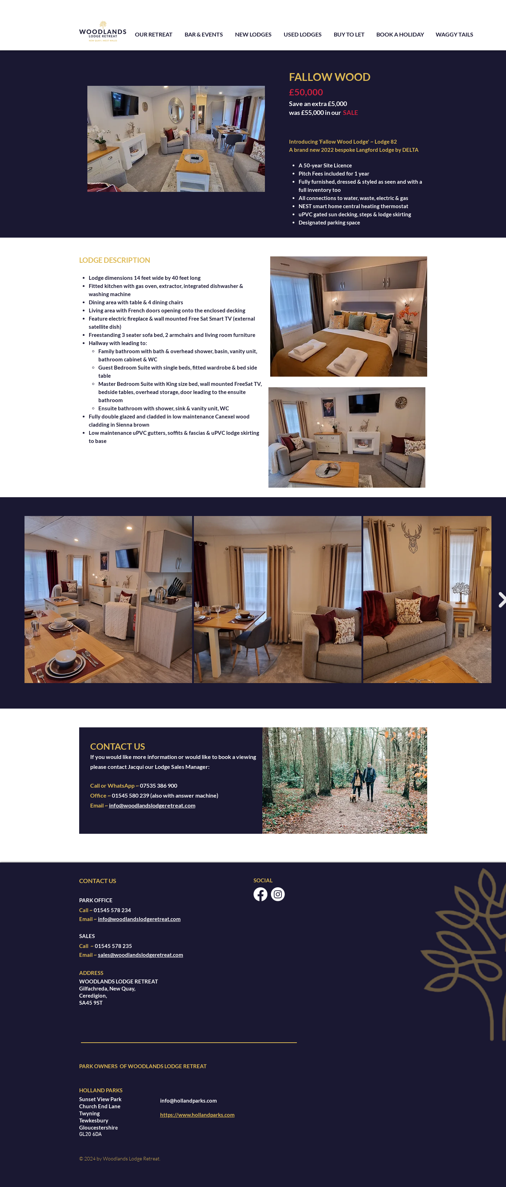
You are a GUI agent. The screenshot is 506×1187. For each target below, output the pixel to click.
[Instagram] (278, 894)
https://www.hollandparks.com (197, 1114)
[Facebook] (260, 894)
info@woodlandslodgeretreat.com (152, 805)
